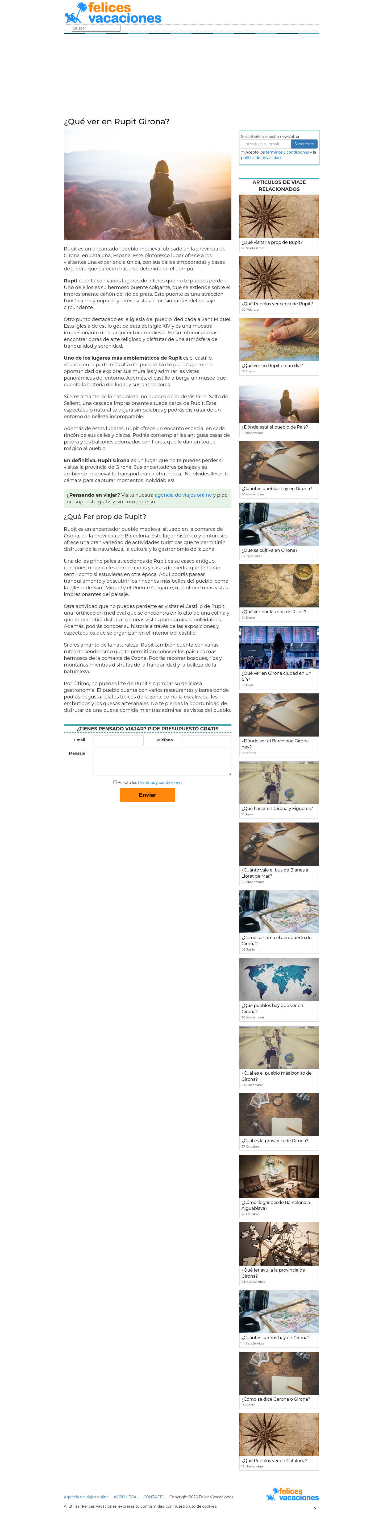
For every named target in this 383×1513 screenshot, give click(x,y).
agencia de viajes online (183, 495)
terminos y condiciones (287, 152)
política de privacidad (261, 157)
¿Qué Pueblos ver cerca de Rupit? (277, 303)
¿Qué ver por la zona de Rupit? (274, 611)
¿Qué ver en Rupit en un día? (272, 365)
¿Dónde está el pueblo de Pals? (275, 427)
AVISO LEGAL (126, 1497)
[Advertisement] (191, 77)
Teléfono (164, 740)
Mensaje (77, 753)
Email (79, 740)
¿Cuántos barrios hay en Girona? (276, 1337)
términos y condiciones (159, 782)
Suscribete (304, 144)
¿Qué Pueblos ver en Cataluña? (275, 1460)
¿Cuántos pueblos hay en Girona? (277, 488)
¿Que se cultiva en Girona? (270, 550)
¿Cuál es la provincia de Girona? (275, 1140)
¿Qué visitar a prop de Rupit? (272, 242)
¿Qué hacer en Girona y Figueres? (277, 808)
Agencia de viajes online (86, 1497)
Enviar (147, 795)
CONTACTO (153, 1497)
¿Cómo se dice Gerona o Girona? (276, 1399)
